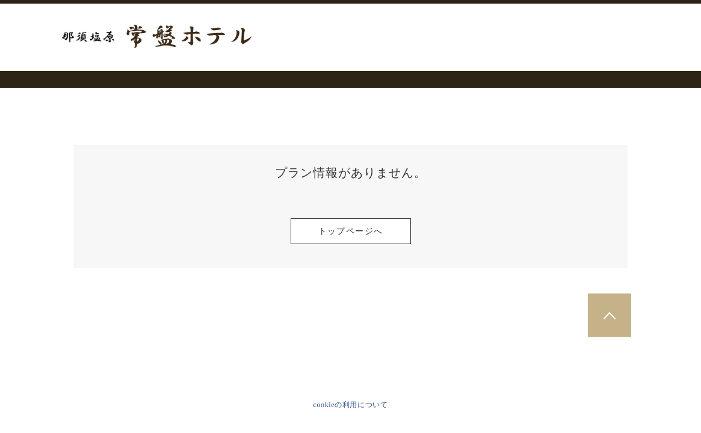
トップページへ (350, 231)
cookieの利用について (350, 405)
